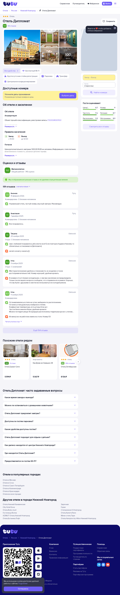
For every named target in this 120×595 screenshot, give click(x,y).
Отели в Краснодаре (11, 491)
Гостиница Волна (10, 513)
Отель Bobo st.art (9, 510)
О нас (51, 548)
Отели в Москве (9, 480)
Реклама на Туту (79, 571)
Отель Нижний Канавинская (14, 504)
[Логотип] (10, 3)
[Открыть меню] (115, 3)
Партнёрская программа (83, 574)
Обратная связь (103, 551)
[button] (38, 550)
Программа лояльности (82, 553)
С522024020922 (54, 120)
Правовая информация (58, 558)
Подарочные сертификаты (78, 549)
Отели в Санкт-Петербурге (13, 485)
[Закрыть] (114, 28)
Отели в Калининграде (12, 488)
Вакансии (53, 551)
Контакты (53, 554)
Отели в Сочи (8, 483)
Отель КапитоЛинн (68, 513)
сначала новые (23, 186)
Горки (63, 507)
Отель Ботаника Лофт (11, 518)
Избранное (93, 3)
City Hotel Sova (9, 507)
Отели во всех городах (12, 494)
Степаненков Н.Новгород (71, 510)
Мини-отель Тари (68, 515)
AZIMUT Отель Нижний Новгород (16, 515)
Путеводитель (79, 3)
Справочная (65, 3)
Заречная (65, 504)
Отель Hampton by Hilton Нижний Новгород (78, 518)
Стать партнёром (80, 568)
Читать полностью (14, 321)
